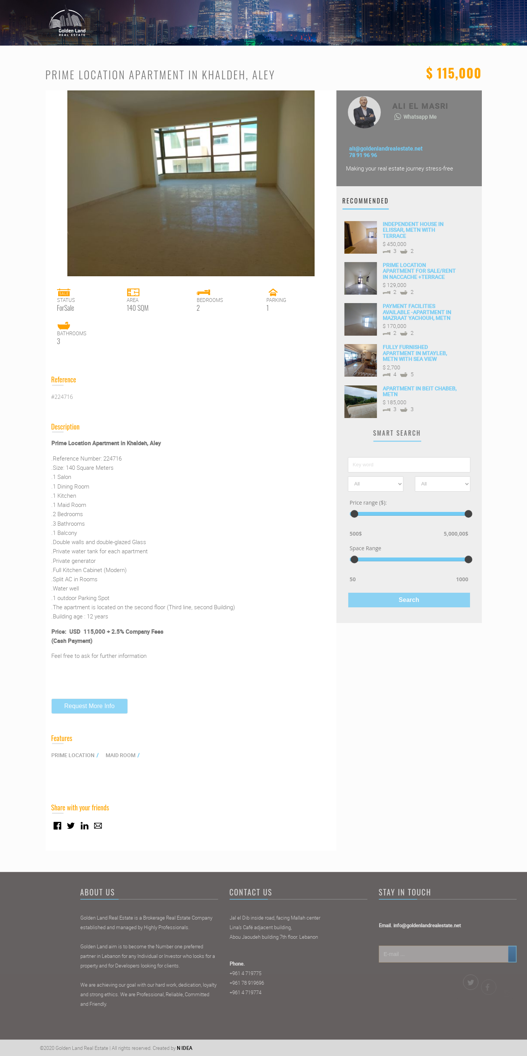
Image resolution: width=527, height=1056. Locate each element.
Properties (368, 17)
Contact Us (446, 17)
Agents (406, 17)
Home (331, 17)
